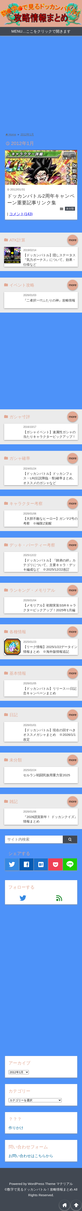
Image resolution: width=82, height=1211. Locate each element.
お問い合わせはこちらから (31, 1156)
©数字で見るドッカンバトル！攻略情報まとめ (39, 1189)
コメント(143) (21, 214)
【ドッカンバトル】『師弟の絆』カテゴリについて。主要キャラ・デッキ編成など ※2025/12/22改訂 (49, 564)
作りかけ (16, 1128)
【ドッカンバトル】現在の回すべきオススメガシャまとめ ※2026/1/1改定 (49, 734)
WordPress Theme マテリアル (50, 1184)
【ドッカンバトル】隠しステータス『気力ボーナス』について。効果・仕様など (49, 259)
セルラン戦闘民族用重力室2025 (46, 775)
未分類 (70, 208)
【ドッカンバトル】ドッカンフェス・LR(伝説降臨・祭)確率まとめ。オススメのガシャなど (49, 478)
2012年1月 (27, 134)
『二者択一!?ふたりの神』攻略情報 (49, 300)
